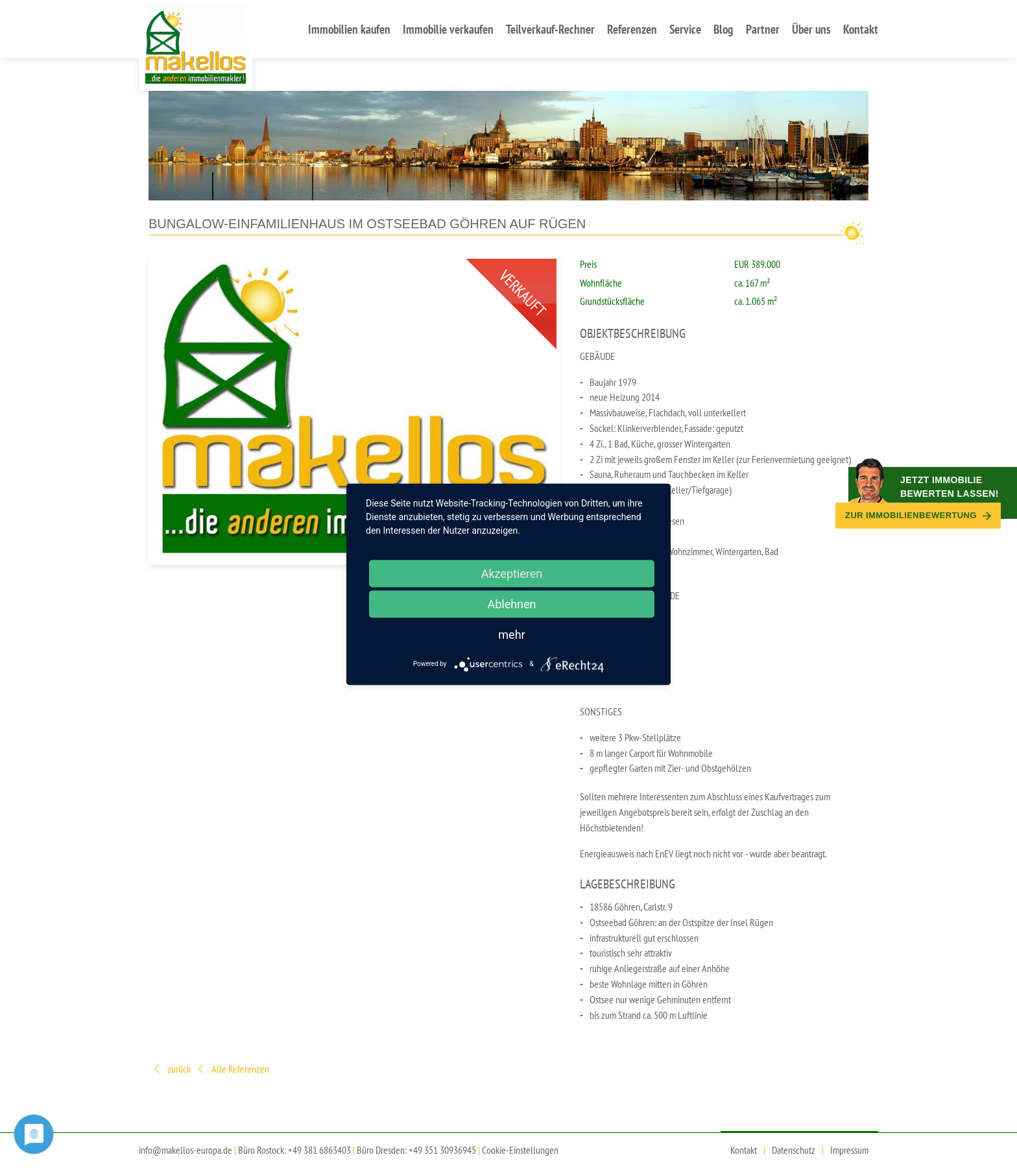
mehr (511, 634)
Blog (723, 29)
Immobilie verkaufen (448, 29)
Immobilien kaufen (349, 29)
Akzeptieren (512, 573)
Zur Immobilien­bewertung (918, 515)
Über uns (811, 29)
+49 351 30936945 (442, 1149)
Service (685, 29)
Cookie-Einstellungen (520, 1149)
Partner (763, 29)
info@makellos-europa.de (185, 1149)
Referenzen (632, 29)
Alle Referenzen (232, 1069)
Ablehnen (511, 603)
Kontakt (860, 29)
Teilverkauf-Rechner (550, 29)
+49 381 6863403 (319, 1149)
